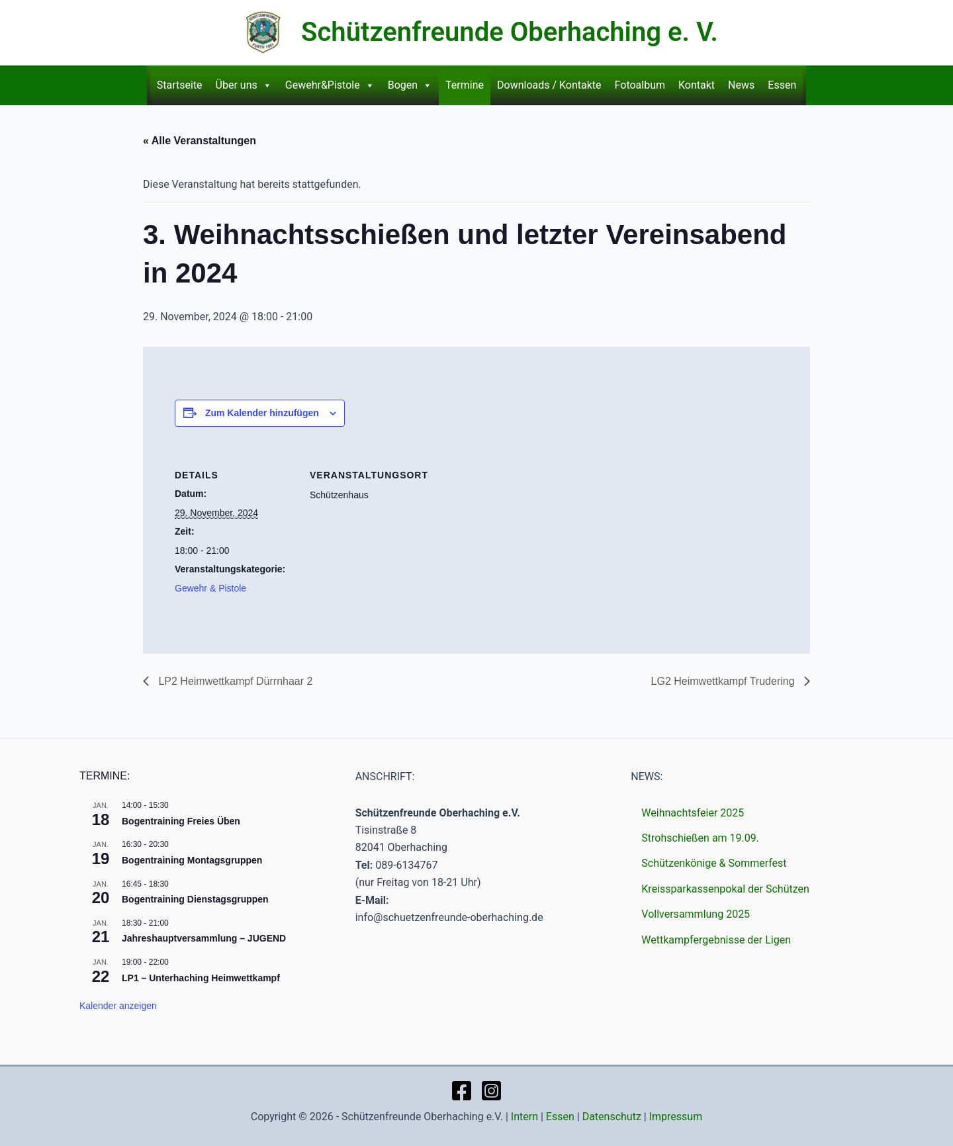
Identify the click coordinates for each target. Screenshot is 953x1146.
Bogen (410, 85)
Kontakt (696, 85)
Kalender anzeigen (118, 1005)
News (741, 85)
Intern (524, 1116)
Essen (782, 85)
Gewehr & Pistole (210, 588)
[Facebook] (462, 1091)
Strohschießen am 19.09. (700, 838)
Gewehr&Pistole (330, 85)
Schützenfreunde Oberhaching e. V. (509, 32)
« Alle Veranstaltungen (199, 140)
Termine (464, 85)
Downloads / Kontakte (549, 85)
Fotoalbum (640, 85)
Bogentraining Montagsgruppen (192, 860)
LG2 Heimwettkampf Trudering (724, 681)
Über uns (244, 85)
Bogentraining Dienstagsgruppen (195, 899)
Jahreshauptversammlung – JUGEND (204, 938)
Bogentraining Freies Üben (181, 821)
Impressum (676, 1116)
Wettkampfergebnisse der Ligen (716, 940)
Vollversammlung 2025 (695, 914)
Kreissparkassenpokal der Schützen (725, 889)
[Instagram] (491, 1091)
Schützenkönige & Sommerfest (713, 863)
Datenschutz (611, 1116)
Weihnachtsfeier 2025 (692, 813)
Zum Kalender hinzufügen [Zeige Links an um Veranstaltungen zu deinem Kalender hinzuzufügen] (262, 413)
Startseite (180, 85)
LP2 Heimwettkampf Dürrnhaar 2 (234, 681)
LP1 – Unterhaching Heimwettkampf (201, 978)
